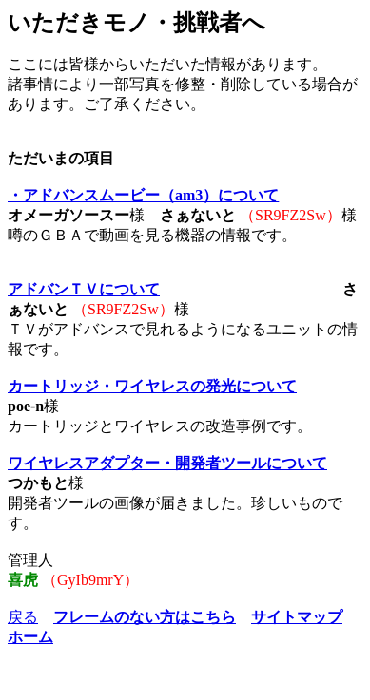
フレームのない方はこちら (144, 617)
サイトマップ (296, 617)
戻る (23, 617)
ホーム (30, 637)
